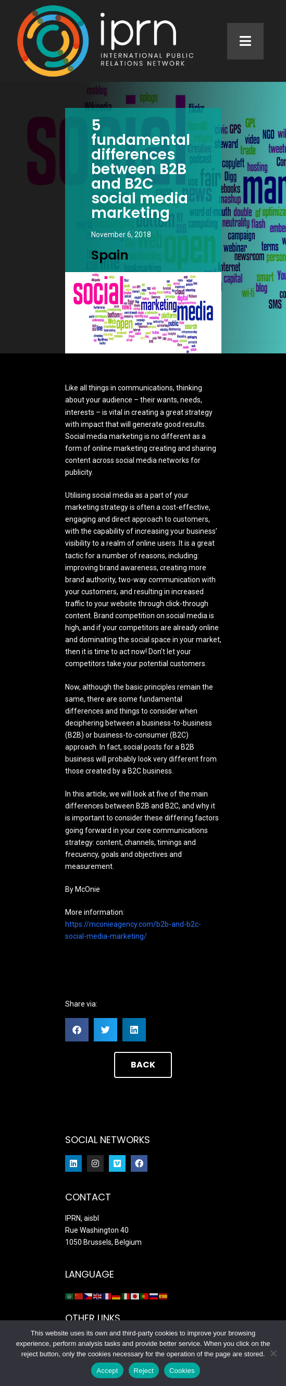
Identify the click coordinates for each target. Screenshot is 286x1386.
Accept (107, 1371)
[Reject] (273, 1353)
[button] (77, 1029)
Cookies (182, 1371)
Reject (144, 1371)
